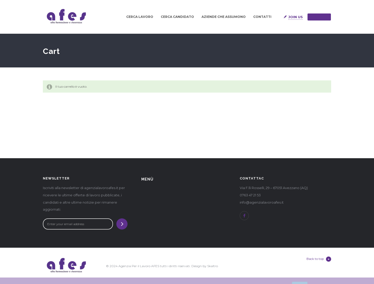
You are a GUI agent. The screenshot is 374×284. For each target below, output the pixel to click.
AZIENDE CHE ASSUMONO (224, 17)
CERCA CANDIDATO (177, 17)
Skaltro (212, 266)
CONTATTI (262, 17)
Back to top (318, 259)
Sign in (319, 17)
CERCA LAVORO (139, 17)
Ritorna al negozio (63, 105)
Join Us (295, 17)
